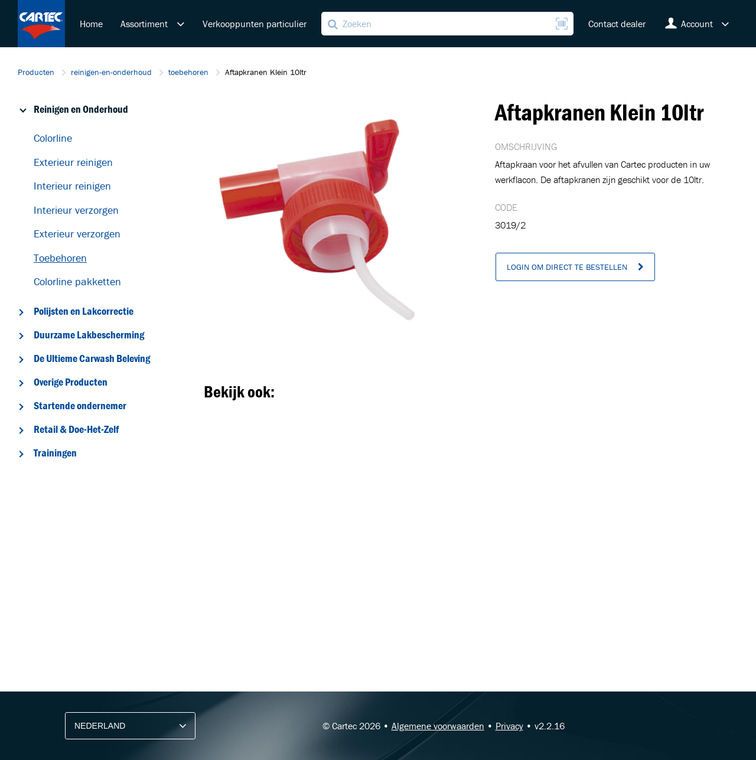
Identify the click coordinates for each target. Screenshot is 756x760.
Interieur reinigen (72, 186)
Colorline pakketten (77, 281)
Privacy (509, 726)
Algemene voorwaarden (438, 726)
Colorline (53, 138)
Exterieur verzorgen (77, 233)
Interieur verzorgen (76, 210)
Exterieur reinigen (73, 162)
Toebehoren (60, 258)
